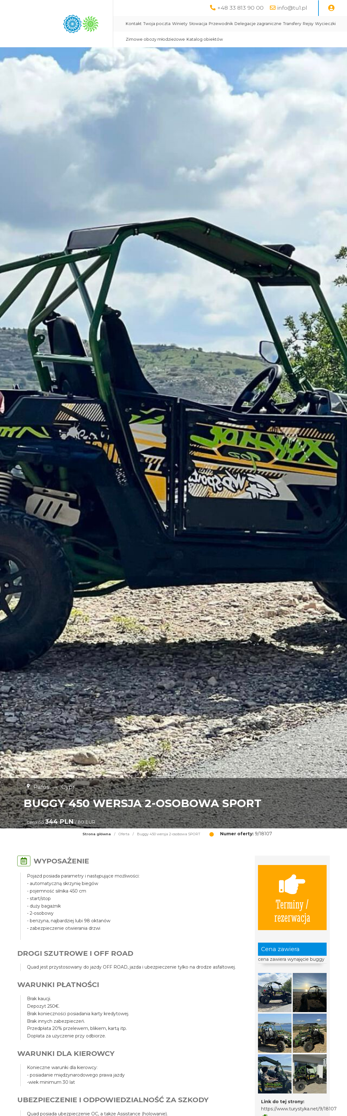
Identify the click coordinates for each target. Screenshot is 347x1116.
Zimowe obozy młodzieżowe (155, 39)
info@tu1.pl (292, 7)
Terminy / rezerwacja (292, 897)
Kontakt (134, 23)
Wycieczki (325, 23)
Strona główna (96, 834)
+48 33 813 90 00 (240, 7)
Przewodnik (221, 23)
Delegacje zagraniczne (257, 23)
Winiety (179, 23)
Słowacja (198, 23)
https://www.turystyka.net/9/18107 (299, 1109)
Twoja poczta (157, 23)
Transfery (292, 23)
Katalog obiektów (205, 39)
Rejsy (308, 23)
